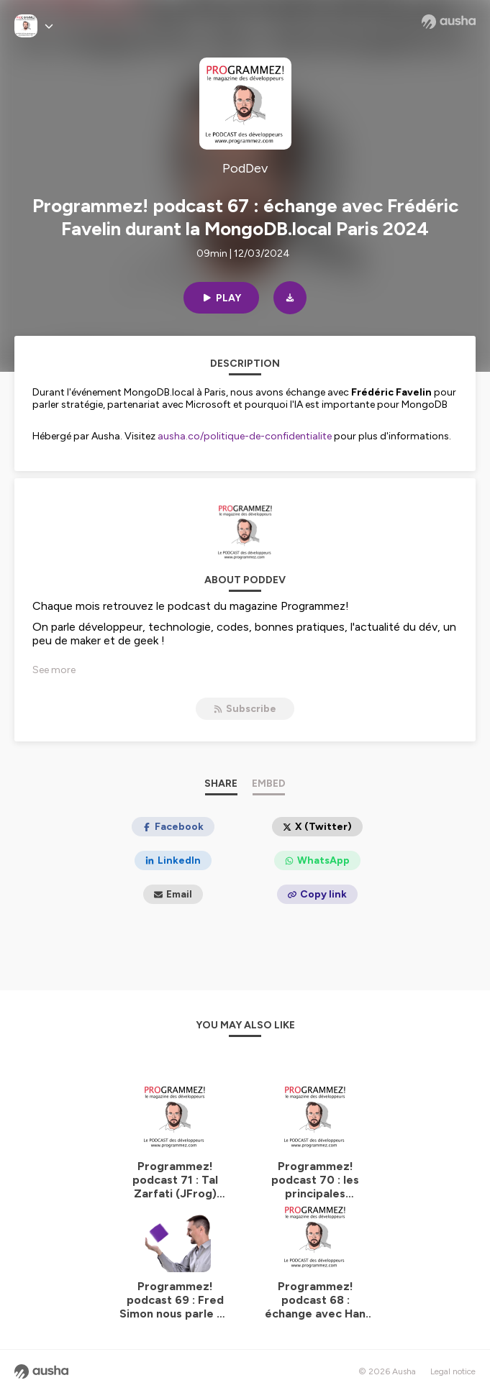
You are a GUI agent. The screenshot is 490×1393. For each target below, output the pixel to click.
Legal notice (453, 1371)
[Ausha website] (449, 21)
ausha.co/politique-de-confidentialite (245, 436)
